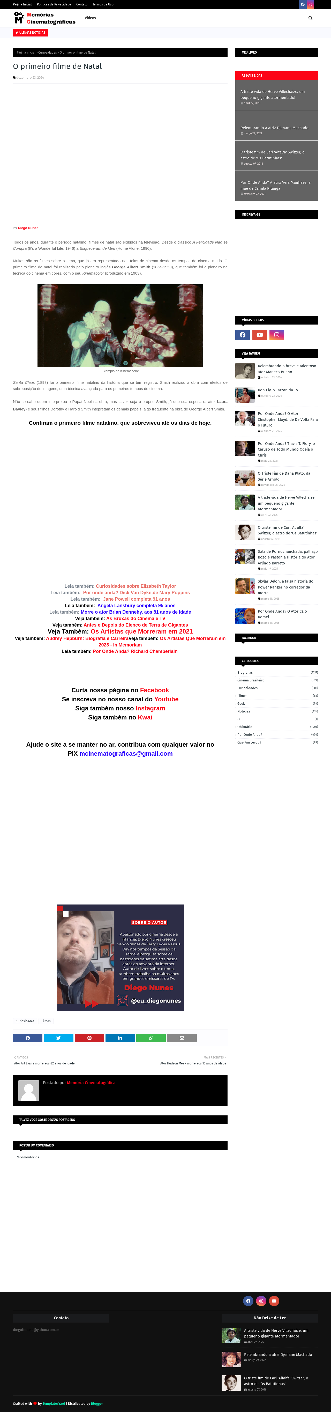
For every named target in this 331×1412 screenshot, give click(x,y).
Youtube (166, 699)
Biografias (277, 672)
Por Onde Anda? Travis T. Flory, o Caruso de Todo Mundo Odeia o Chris (286, 449)
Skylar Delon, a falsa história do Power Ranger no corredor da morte (285, 587)
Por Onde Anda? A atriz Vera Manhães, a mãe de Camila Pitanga (275, 185)
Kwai (145, 717)
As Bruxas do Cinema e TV (136, 618)
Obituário (277, 727)
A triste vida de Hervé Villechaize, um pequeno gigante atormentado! (272, 94)
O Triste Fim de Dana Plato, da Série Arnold (284, 476)
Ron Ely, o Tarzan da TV (278, 390)
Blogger (97, 1404)
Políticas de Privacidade (54, 4)
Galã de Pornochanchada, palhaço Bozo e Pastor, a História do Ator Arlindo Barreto (288, 557)
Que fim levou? (277, 742)
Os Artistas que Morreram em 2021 (142, 631)
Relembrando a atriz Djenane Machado (274, 128)
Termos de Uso (103, 4)
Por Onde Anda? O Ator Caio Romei (282, 614)
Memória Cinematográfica (91, 1082)
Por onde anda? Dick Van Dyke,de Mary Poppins (136, 592)
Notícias (277, 711)
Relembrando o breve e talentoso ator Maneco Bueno (287, 369)
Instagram (150, 708)
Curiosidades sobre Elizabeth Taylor (136, 586)
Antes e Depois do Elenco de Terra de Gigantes (136, 625)
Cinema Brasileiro (277, 680)
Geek (277, 703)
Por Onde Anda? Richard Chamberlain (136, 651)
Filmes (46, 1021)
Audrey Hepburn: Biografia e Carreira (87, 638)
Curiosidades (47, 52)
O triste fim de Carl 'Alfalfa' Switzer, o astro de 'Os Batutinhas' (272, 155)
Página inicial (26, 52)
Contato (81, 4)
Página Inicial (22, 4)
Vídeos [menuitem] (90, 18)
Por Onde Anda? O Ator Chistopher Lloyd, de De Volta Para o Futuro (288, 419)
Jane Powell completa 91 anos (136, 599)
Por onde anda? (277, 735)
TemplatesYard (54, 1404)
